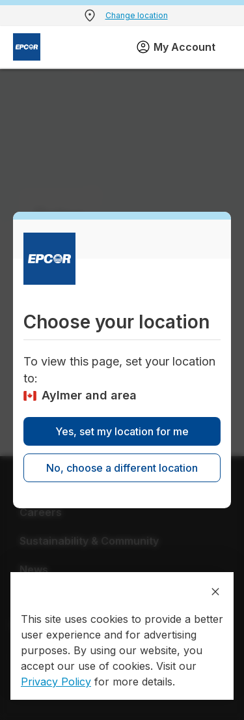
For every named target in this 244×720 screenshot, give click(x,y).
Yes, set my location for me (122, 431)
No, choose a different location (122, 467)
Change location (136, 15)
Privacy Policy (56, 681)
